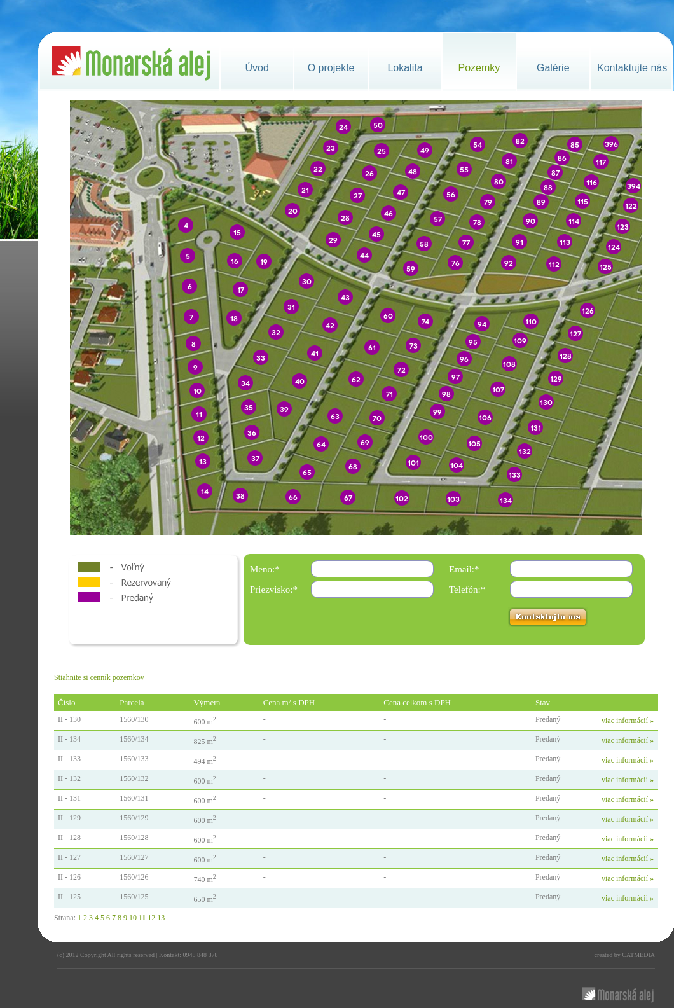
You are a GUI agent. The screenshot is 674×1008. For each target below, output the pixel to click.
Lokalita (404, 67)
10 (133, 917)
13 (161, 917)
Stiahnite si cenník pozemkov (99, 677)
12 (151, 917)
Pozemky (479, 67)
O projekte (331, 67)
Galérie (553, 67)
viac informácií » (628, 720)
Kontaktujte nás (632, 67)
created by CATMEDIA (624, 954)
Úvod (257, 67)
